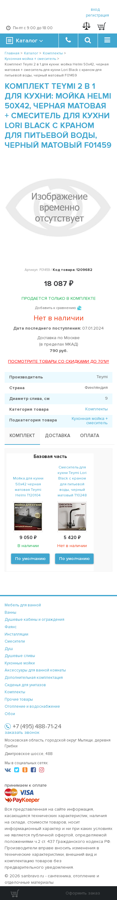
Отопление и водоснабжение (32, 706)
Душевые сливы (20, 655)
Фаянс (11, 626)
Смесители (15, 641)
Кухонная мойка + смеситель (90, 420)
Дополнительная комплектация (34, 677)
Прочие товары (19, 699)
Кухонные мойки (20, 663)
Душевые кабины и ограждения (34, 619)
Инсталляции (16, 634)
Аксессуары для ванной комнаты (35, 670)
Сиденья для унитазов (25, 685)
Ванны (10, 612)
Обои (10, 713)
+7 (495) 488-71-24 (37, 726)
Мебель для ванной (23, 605)
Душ (9, 648)
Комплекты (96, 409)
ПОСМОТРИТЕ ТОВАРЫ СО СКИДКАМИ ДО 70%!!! (58, 361)
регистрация (97, 15)
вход (95, 9)
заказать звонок (22, 732)
